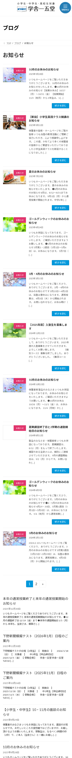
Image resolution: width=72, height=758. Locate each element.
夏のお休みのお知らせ (42, 171)
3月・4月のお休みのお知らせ (46, 273)
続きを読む (60, 105)
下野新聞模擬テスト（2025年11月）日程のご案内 (35, 675)
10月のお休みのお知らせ (44, 69)
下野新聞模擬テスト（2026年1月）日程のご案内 (35, 638)
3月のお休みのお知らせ (43, 533)
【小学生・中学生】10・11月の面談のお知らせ (34, 712)
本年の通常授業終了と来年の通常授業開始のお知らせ (35, 601)
